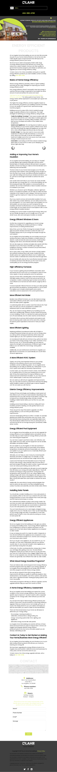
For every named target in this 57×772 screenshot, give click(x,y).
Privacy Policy (41, 751)
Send (28, 734)
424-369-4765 (28, 13)
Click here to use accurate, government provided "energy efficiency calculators (26, 96)
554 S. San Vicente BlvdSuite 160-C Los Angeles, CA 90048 (29, 681)
